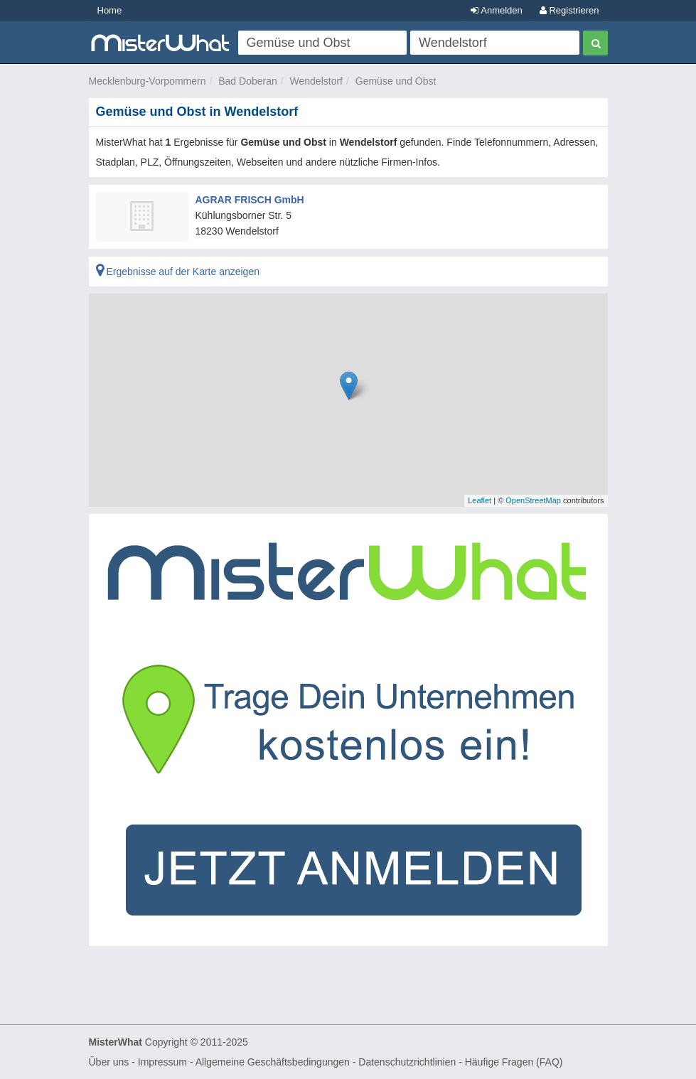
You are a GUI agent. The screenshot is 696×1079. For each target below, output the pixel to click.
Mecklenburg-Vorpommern (147, 81)
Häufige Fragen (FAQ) (514, 1062)
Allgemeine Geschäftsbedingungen (273, 1062)
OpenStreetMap (533, 500)
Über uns (109, 1062)
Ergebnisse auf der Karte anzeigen (177, 271)
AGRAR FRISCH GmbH (250, 199)
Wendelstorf (316, 81)
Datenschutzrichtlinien (407, 1062)
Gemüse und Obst (396, 81)
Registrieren (569, 10)
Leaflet (479, 500)
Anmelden (496, 10)
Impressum (162, 1062)
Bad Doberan (247, 81)
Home (109, 10)
